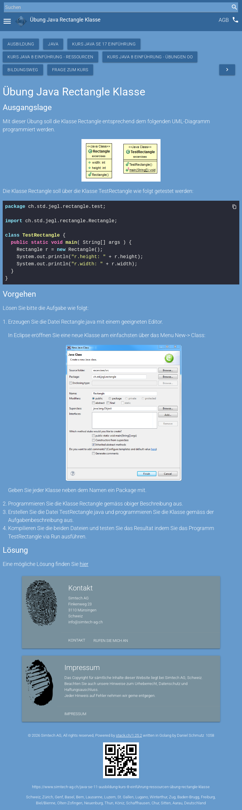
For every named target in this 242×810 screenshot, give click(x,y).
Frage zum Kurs (70, 69)
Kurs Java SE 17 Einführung (104, 44)
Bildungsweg (22, 69)
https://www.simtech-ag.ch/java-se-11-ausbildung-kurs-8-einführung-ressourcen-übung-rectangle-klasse (121, 787)
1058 (210, 735)
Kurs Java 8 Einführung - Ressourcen (50, 56)
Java (53, 44)
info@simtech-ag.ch (85, 622)
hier (84, 564)
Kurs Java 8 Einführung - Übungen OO (150, 56)
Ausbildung (20, 44)
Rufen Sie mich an (110, 640)
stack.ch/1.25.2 (129, 735)
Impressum (75, 714)
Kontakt (76, 640)
